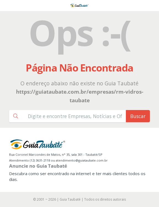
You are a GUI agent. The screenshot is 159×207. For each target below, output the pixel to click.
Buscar (137, 116)
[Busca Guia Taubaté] (75, 116)
